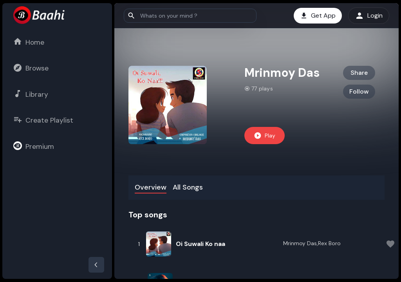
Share (359, 73)
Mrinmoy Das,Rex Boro (312, 243)
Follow (359, 91)
